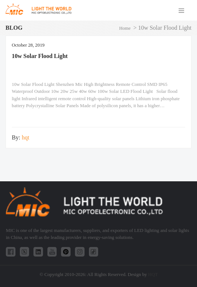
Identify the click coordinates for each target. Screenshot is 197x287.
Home (124, 28)
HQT (153, 274)
